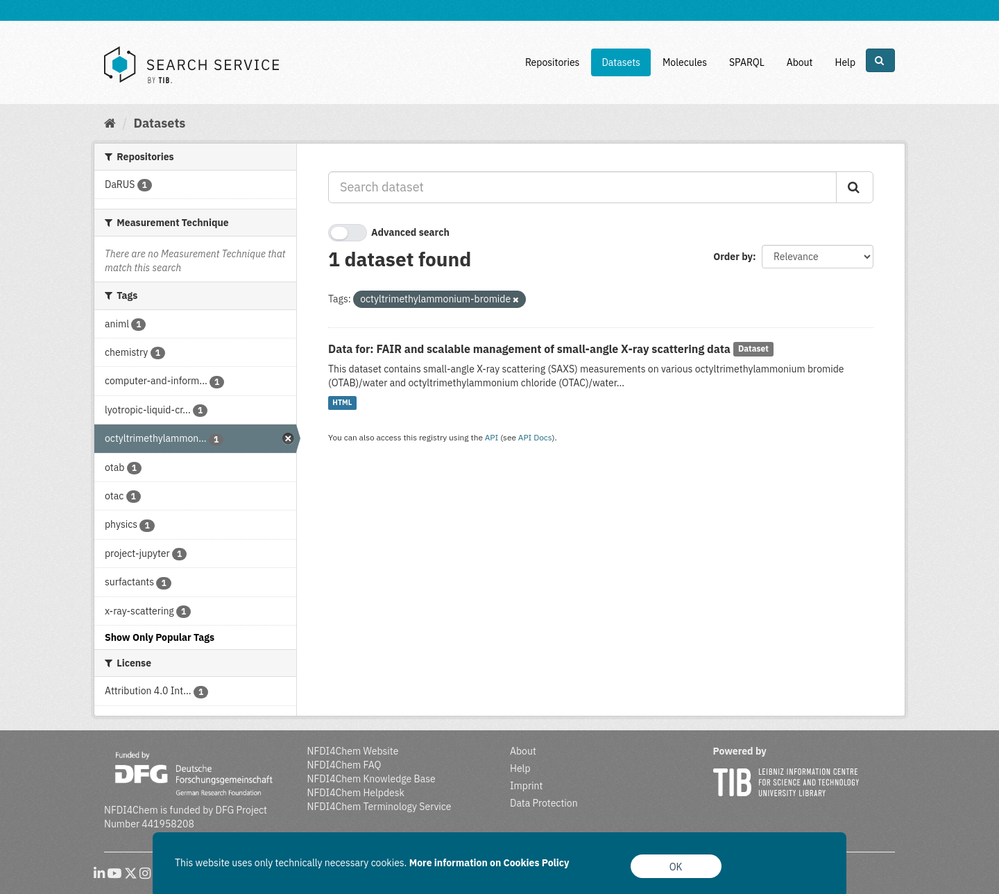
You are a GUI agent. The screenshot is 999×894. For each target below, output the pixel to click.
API (492, 437)
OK (676, 867)
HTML (342, 403)
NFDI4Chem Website (353, 751)
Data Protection (544, 803)
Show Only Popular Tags (159, 637)
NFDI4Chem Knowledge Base (371, 779)
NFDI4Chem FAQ (344, 765)
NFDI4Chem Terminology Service (379, 806)
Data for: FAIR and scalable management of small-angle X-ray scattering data (529, 349)
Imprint (526, 786)
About (800, 62)
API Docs (535, 437)
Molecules (685, 62)
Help (845, 62)
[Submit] (854, 187)
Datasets (620, 62)
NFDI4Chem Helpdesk (356, 792)
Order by (733, 256)
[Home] (110, 123)
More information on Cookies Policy (489, 863)
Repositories (552, 62)
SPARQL (747, 62)
